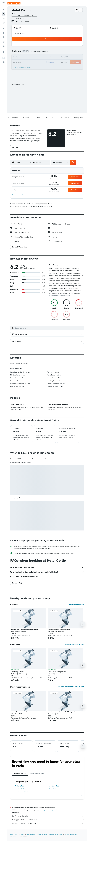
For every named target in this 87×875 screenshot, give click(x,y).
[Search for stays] (3, 14)
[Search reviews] (49, 328)
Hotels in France (42, 834)
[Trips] (3, 52)
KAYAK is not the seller (48, 816)
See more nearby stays (76, 604)
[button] (3, 3)
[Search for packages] (3, 23)
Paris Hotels (13, 836)
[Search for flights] (3, 9)
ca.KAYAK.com (14, 834)
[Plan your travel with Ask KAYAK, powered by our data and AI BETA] (3, 28)
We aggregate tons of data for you (48, 819)
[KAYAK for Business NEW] (3, 46)
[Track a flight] (3, 37)
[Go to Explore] (3, 33)
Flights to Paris (19, 786)
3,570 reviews (25, 21)
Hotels (22, 834)
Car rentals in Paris (53, 786)
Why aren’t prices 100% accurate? (48, 823)
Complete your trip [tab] (20, 773)
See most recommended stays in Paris (71, 687)
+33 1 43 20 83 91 (18, 18)
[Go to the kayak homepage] (13, 3)
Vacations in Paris (20, 789)
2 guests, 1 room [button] (19, 33)
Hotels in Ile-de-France (55, 834)
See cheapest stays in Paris (74, 644)
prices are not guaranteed (51, 810)
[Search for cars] (3, 18)
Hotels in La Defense (71, 834)
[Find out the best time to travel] (3, 42)
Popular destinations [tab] (37, 773)
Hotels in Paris (52, 789)
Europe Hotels (31, 834)
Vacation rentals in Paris (22, 792)
